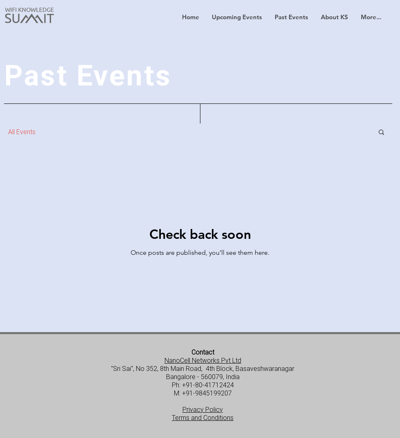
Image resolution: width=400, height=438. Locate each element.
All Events (22, 132)
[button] (236, 17)
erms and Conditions (204, 417)
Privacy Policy (202, 409)
